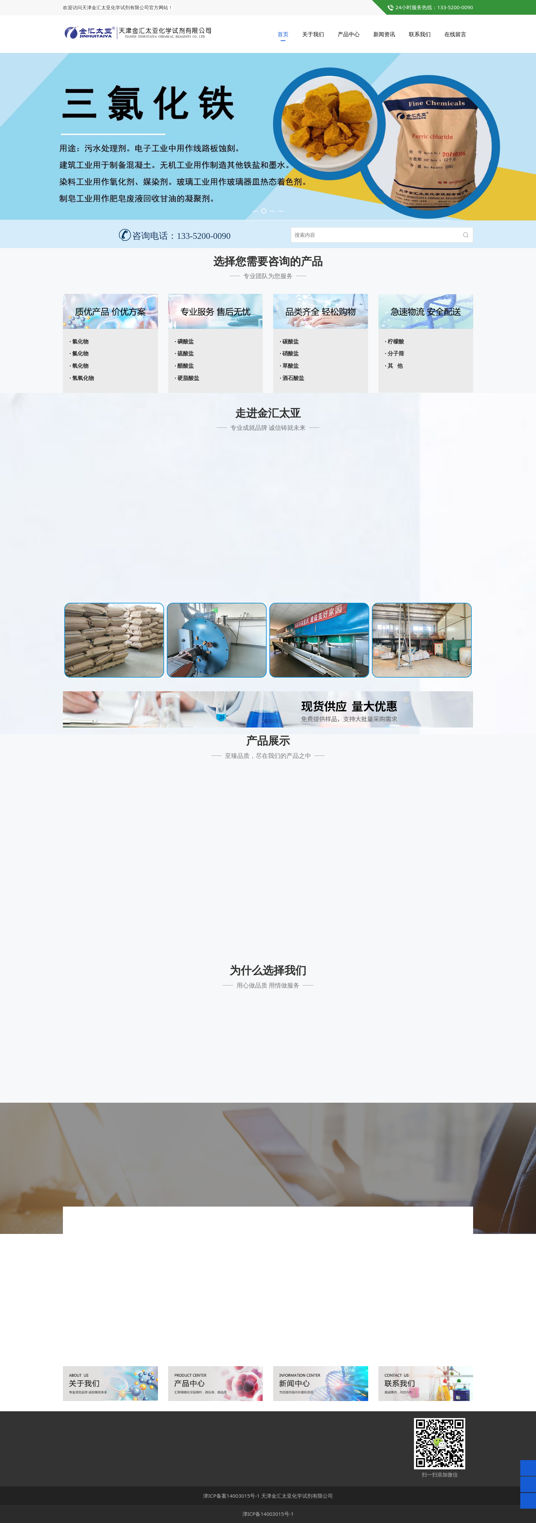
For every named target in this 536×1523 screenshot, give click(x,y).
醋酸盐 (185, 366)
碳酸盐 (290, 341)
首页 (283, 34)
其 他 (395, 366)
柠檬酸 (396, 341)
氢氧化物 (83, 378)
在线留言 (455, 34)
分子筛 (396, 353)
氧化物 (80, 366)
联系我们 (420, 34)
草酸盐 (290, 366)
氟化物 (80, 353)
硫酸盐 (185, 353)
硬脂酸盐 (188, 378)
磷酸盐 (185, 341)
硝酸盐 (290, 353)
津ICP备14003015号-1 (268, 1513)
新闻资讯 (384, 34)
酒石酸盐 (293, 378)
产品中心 (349, 34)
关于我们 (313, 34)
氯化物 (80, 341)
